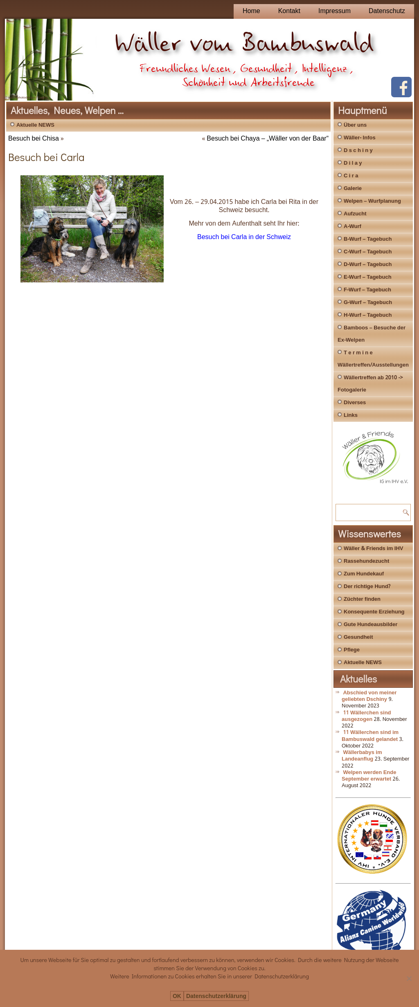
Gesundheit (358, 637)
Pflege (352, 650)
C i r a (351, 176)
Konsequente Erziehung (374, 612)
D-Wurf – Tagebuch (368, 264)
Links (351, 415)
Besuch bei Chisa (33, 138)
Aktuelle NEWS (35, 125)
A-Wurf (352, 226)
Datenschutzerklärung (216, 996)
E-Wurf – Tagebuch (368, 277)
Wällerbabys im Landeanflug (362, 756)
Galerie (353, 188)
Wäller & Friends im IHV (373, 548)
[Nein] (409, 978)
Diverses (355, 402)
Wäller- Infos (360, 138)
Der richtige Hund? (367, 586)
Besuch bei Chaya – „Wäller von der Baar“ (268, 138)
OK (177, 996)
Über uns (355, 125)
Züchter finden (362, 599)
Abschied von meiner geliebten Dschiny (369, 696)
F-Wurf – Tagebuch (367, 290)
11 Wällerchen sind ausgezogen (366, 716)
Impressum (334, 11)
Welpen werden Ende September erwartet (369, 776)
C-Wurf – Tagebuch (368, 252)
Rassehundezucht (366, 561)
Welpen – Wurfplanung (372, 201)
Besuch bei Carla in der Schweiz (244, 237)
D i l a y (353, 163)
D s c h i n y (358, 150)
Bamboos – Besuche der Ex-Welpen (371, 334)
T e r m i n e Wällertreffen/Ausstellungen (373, 359)
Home (251, 11)
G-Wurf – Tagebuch (368, 302)
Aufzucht (355, 214)
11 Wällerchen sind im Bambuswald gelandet (370, 736)
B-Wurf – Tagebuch (368, 239)
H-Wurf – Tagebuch (368, 315)
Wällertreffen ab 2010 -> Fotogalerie (370, 384)
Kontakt (289, 11)
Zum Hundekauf (364, 574)
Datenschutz (387, 11)
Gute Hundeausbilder (370, 624)
